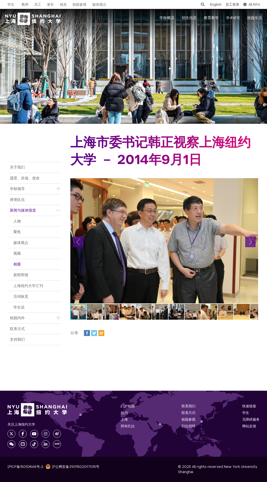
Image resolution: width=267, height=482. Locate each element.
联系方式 (17, 328)
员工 (37, 4)
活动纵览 (20, 296)
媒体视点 (20, 242)
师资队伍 (17, 199)
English (215, 4)
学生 (10, 4)
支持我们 (17, 339)
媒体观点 (99, 4)
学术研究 (233, 18)
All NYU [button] (251, 4)
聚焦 (17, 231)
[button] (78, 242)
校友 (63, 4)
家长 (50, 4)
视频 (17, 253)
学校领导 (17, 188)
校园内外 (17, 317)
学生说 (19, 307)
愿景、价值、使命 (25, 178)
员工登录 (232, 4)
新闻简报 (20, 274)
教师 (25, 4)
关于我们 (17, 167)
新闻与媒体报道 (23, 210)
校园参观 (79, 4)
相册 (17, 264)
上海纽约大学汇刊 (28, 285)
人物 (17, 221)
